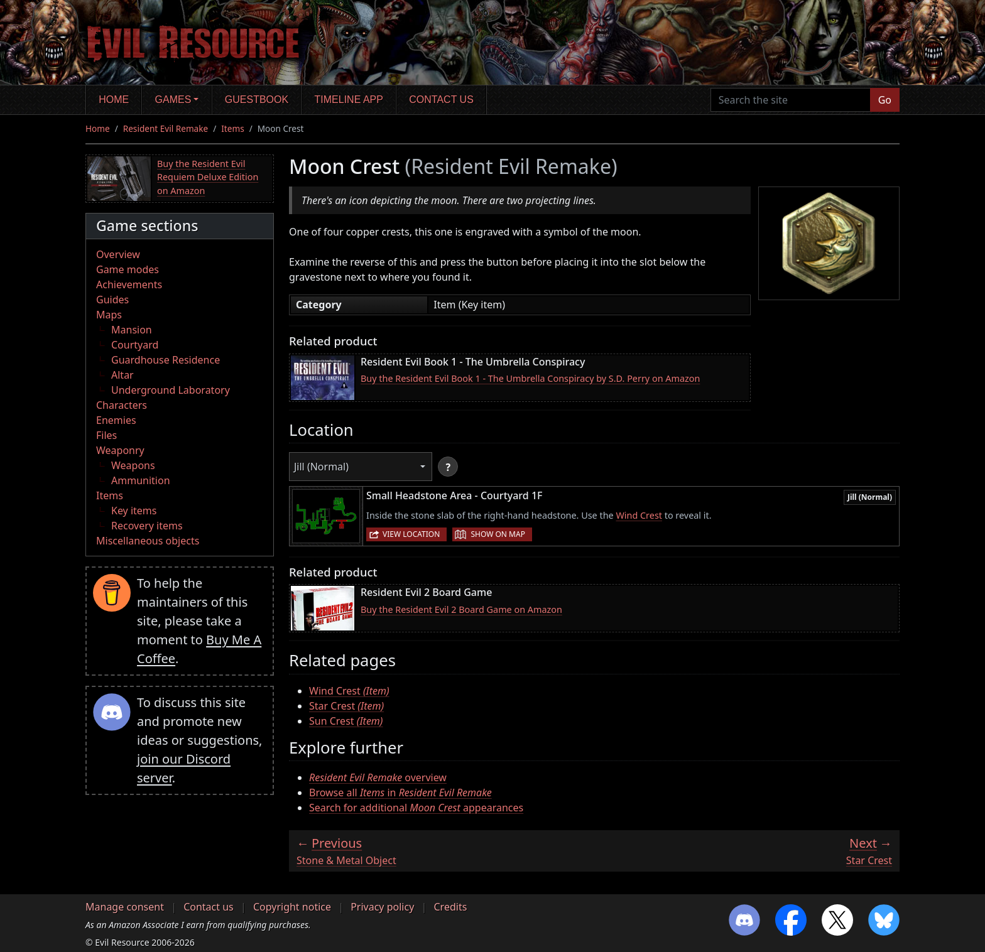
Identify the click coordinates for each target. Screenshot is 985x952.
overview (378, 777)
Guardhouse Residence (165, 360)
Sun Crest (346, 721)
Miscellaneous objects (147, 541)
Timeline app (349, 99)
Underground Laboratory (170, 390)
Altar (122, 375)
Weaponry (120, 450)
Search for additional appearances (416, 807)
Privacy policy (382, 907)
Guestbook (256, 99)
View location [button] (411, 534)
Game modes (127, 269)
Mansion (131, 330)
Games (173, 99)
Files (106, 435)
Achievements (129, 284)
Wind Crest (639, 515)
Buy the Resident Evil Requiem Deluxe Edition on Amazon (207, 177)
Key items (133, 510)
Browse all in (400, 792)
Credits (450, 907)
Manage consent (124, 907)
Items (232, 128)
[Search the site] (790, 100)
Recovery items (147, 526)
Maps (109, 315)
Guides (112, 299)
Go (884, 100)
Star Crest (346, 706)
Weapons (133, 465)
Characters (121, 405)
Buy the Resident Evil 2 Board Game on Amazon (461, 609)
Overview (118, 254)
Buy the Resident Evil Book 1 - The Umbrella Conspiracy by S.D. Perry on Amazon (530, 378)
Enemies (116, 420)
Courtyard (134, 345)
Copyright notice (292, 907)
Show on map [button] (498, 534)
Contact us (441, 99)
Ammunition (140, 480)
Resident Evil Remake (165, 128)
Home (114, 99)
